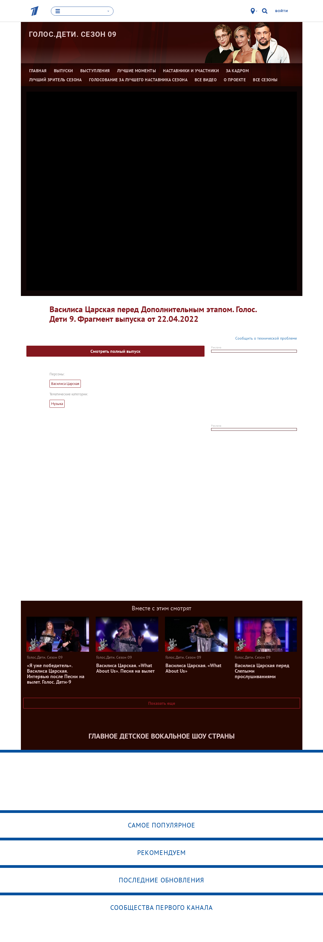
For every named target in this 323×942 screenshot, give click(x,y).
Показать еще (161, 703)
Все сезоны (265, 79)
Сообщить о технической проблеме (266, 338)
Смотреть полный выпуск (115, 351)
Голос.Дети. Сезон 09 (73, 34)
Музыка (57, 403)
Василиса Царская (65, 383)
